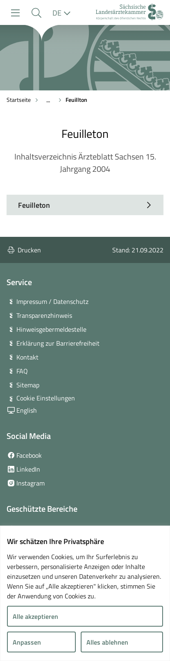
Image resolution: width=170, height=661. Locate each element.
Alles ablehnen (107, 642)
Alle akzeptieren (35, 616)
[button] (36, 12)
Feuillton (76, 99)
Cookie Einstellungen (45, 398)
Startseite (19, 99)
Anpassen (27, 642)
